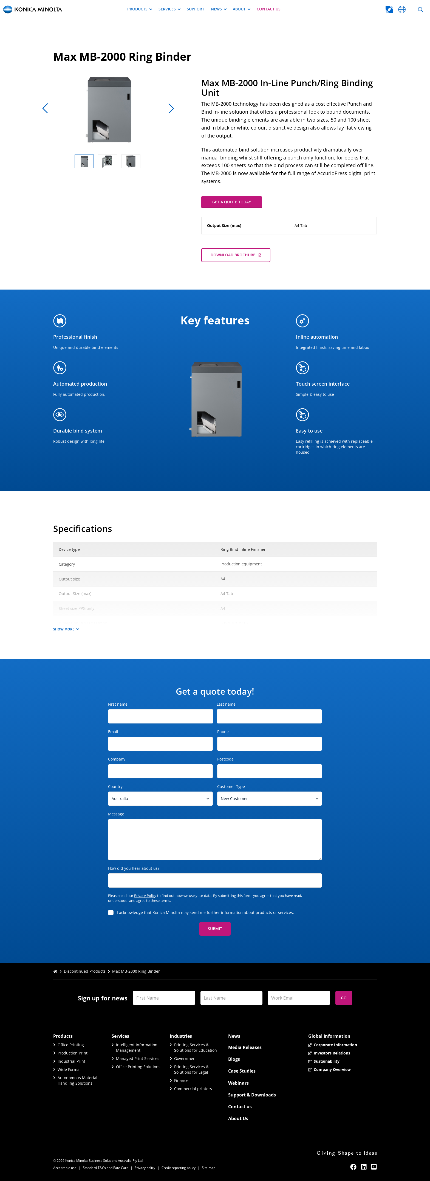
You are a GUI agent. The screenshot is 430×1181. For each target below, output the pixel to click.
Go (344, 997)
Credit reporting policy (179, 1167)
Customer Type (239, 786)
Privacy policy (145, 1167)
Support (195, 9)
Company (125, 759)
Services (169, 9)
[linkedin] (364, 1167)
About (241, 9)
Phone (231, 731)
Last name (226, 704)
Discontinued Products (85, 971)
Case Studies (242, 1071)
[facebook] (353, 1167)
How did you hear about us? (133, 868)
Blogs (234, 1059)
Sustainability (327, 1061)
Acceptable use (65, 1167)
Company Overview (332, 1069)
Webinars (238, 1083)
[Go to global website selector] (367, 9)
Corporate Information (335, 1044)
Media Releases (245, 1047)
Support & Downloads (252, 1095)
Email (122, 731)
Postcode (234, 759)
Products (139, 9)
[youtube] (374, 1167)
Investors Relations (332, 1053)
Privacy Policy (145, 895)
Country (124, 786)
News (218, 9)
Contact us (269, 9)
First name (118, 704)
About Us (238, 1118)
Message (116, 814)
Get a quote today (231, 201)
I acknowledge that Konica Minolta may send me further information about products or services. (205, 912)
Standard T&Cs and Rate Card (105, 1167)
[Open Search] (420, 9)
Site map (208, 1167)
